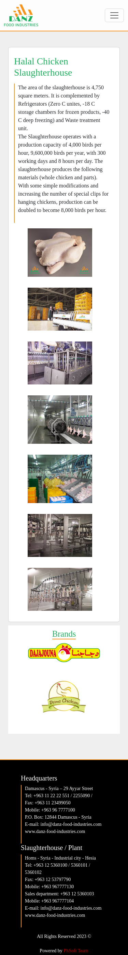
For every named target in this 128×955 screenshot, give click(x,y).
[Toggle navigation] (114, 15)
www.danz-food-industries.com (55, 831)
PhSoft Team (75, 950)
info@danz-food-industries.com (71, 824)
